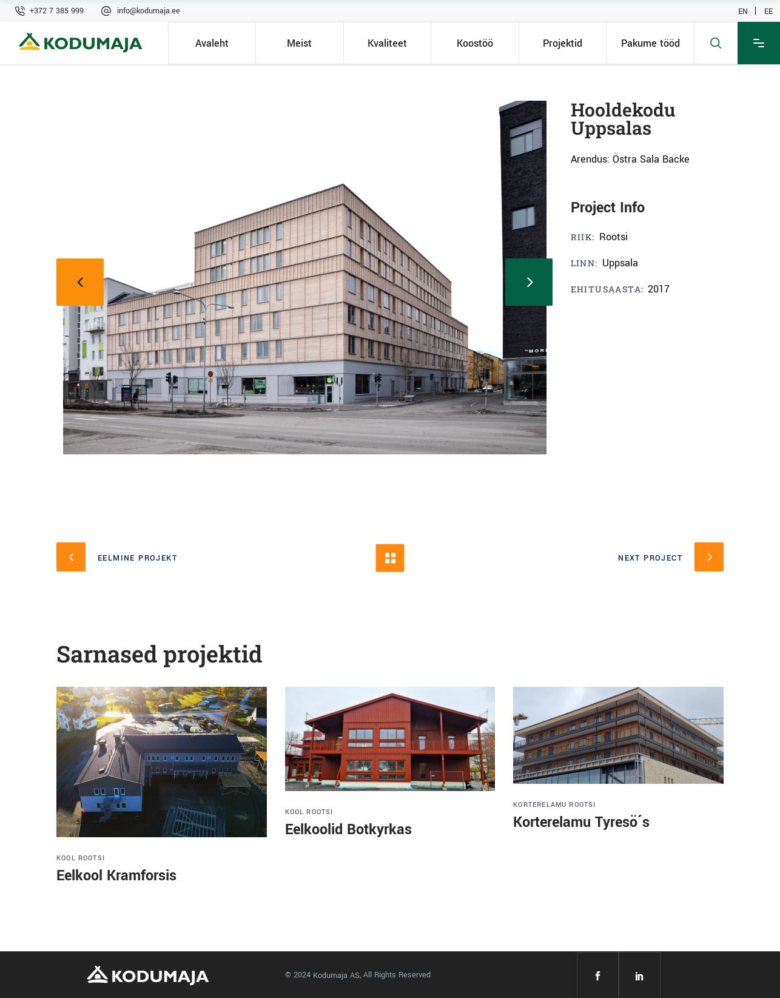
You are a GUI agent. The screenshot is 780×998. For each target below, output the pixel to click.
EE (768, 10)
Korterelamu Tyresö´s (581, 822)
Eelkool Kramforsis (116, 876)
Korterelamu (540, 804)
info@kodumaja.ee (148, 10)
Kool (66, 858)
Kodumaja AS (336, 975)
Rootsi (91, 858)
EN (743, 10)
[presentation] (80, 282)
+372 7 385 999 (57, 10)
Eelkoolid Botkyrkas (348, 830)
